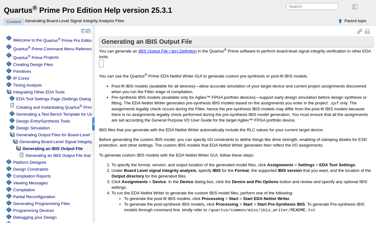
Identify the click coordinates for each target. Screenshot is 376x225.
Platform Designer (30, 162)
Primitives (22, 71)
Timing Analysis (27, 85)
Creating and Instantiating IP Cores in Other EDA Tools (82, 107)
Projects (36, 57)
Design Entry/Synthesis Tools (43, 121)
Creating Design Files (33, 64)
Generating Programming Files (41, 203)
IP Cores (21, 78)
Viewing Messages (30, 183)
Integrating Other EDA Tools (39, 92)
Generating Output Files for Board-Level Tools (58, 134)
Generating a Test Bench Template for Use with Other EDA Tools (75, 114)
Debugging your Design (35, 217)
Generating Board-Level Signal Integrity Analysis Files (74, 20)
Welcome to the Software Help (67, 40)
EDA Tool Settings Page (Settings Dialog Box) (58, 99)
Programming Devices (33, 210)
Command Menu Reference (54, 49)
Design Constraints (30, 169)
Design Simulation (33, 128)
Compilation (24, 190)
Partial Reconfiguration (34, 196)
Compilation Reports (32, 176)
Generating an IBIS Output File (52, 148)
